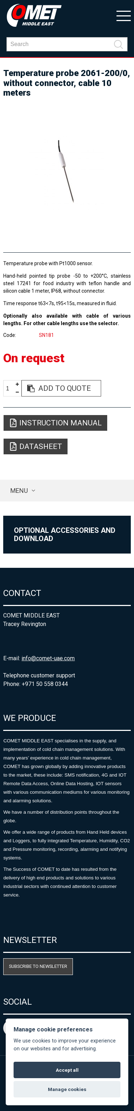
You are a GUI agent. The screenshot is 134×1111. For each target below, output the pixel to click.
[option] (66, 172)
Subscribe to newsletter (38, 966)
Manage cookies (67, 1089)
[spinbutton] (10, 388)
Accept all (67, 1070)
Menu (19, 490)
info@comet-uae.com (48, 658)
